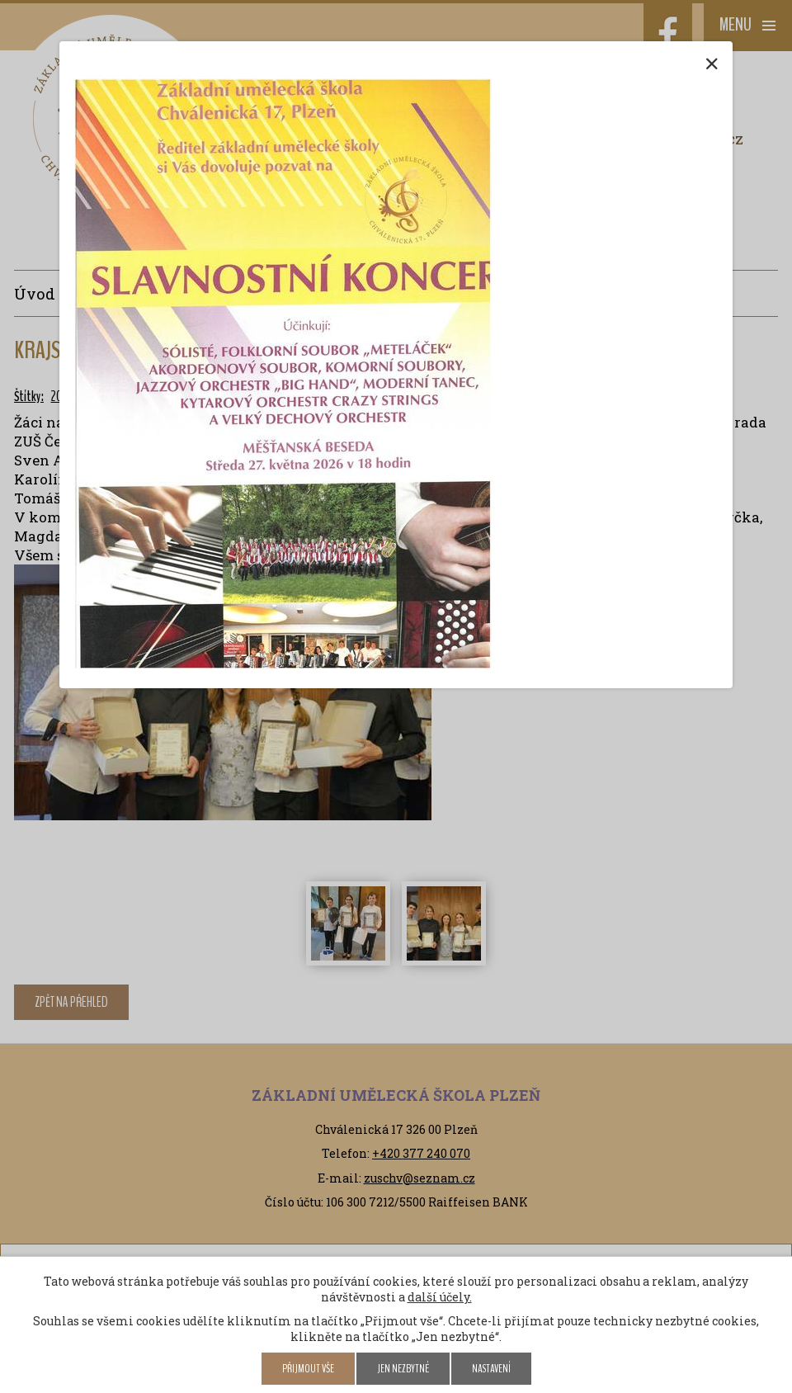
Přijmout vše (308, 1368)
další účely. (440, 1297)
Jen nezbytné (403, 1368)
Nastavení (491, 1368)
